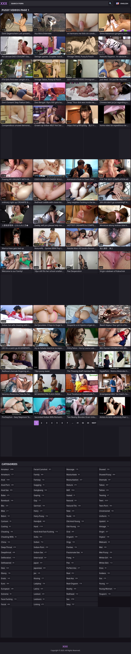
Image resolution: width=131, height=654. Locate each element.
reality (71, 589)
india (38, 537)
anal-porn (7, 485)
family (39, 474)
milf (70, 490)
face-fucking (9, 599)
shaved (104, 469)
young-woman (108, 589)
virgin (104, 531)
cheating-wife (9, 537)
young (104, 583)
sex (70, 599)
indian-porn (41, 547)
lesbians (39, 599)
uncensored (106, 511)
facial (5, 604)
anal (5, 480)
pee (70, 563)
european (7, 589)
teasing (104, 495)
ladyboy (40, 583)
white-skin (106, 563)
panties (71, 547)
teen (104, 500)
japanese (40, 568)
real (70, 573)
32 (83, 423)
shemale (105, 480)
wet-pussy (106, 552)
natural (71, 500)
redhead (72, 594)
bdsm (6, 516)
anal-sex (7, 490)
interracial (40, 557)
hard (38, 526)
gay (38, 500)
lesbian (39, 594)
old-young (73, 526)
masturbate (73, 474)
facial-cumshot (43, 469)
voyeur (104, 537)
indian (39, 542)
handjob (40, 521)
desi (5, 568)
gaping (39, 495)
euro (5, 583)
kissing (39, 578)
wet (103, 547)
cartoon (6, 521)
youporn (105, 594)
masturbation (74, 480)
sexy (70, 604)
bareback (7, 500)
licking (39, 604)
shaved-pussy (107, 474)
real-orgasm (74, 583)
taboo (104, 485)
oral (70, 531)
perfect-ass (73, 568)
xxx (103, 578)
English (124, 3)
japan (38, 563)
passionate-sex (74, 552)
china (6, 542)
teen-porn (106, 505)
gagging (39, 485)
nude (71, 516)
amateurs (7, 474)
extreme (6, 594)
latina (39, 589)
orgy (70, 542)
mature (71, 485)
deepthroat (8, 552)
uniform (104, 516)
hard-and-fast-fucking (46, 531)
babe (5, 495)
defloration (8, 557)
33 (88, 423)
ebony (6, 573)
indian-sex (41, 552)
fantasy (39, 480)
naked (71, 495)
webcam (104, 542)
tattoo (104, 490)
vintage (104, 526)
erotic (5, 578)
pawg (70, 557)
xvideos (104, 573)
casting (6, 526)
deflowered (8, 563)
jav (37, 573)
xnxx (103, 568)
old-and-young (75, 521)
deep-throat (8, 547)
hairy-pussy (41, 516)
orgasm (72, 537)
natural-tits (73, 505)
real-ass (72, 578)
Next (94, 423)
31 (78, 423)
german (39, 505)
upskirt (104, 521)
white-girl (105, 557)
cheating (7, 531)
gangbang (41, 490)
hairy (38, 511)
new (70, 511)
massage (72, 469)
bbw (5, 511)
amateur (7, 469)
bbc (5, 505)
